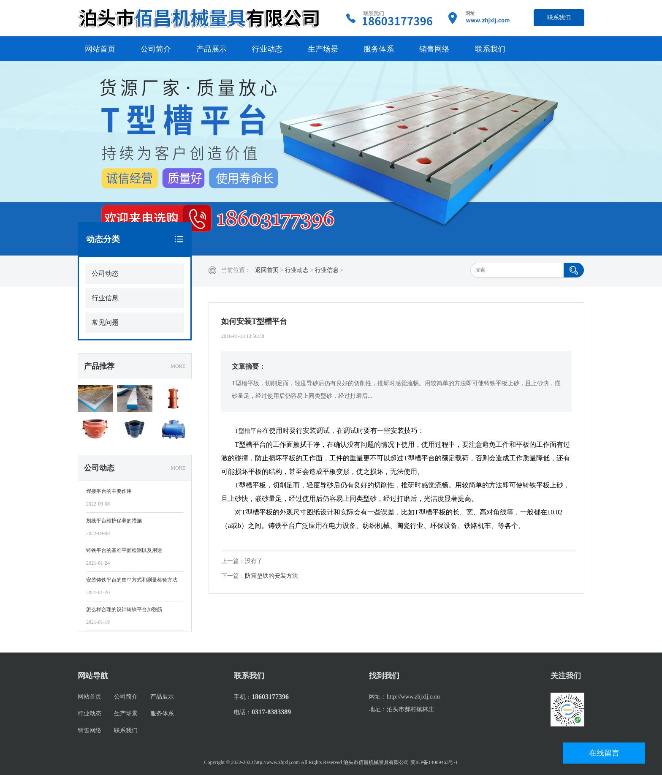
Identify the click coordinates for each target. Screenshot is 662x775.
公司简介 (156, 49)
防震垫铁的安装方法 (271, 576)
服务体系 (379, 49)
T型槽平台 (248, 431)
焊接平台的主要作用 (109, 491)
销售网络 (434, 49)
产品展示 (211, 49)
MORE (178, 366)
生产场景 (323, 49)
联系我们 (559, 17)
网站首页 (100, 49)
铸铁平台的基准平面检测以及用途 (124, 550)
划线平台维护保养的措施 (114, 521)
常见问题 (105, 322)
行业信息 (327, 270)
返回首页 (267, 270)
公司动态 (105, 273)
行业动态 (267, 49)
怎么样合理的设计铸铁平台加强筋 (124, 609)
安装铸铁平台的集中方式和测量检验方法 (131, 580)
